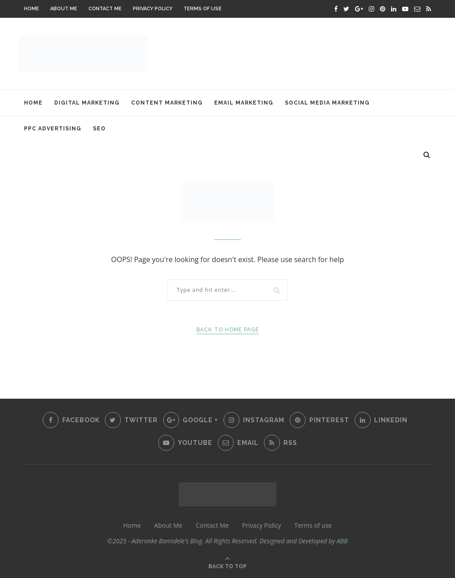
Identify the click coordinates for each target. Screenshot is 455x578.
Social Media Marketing (327, 103)
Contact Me (105, 9)
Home (31, 9)
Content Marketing (167, 103)
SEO (99, 128)
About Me (63, 9)
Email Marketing (243, 103)
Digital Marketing (87, 103)
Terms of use (203, 9)
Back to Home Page (227, 330)
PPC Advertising (52, 128)
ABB (342, 541)
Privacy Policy (152, 9)
